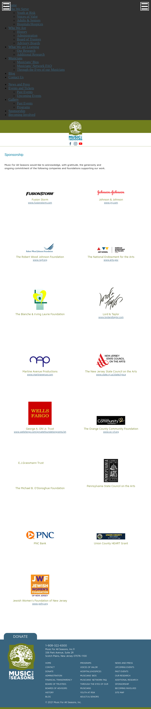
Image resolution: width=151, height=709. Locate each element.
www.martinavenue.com (40, 374)
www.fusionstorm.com (40, 202)
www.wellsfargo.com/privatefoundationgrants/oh (40, 431)
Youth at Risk (87, 692)
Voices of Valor (89, 667)
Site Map (119, 692)
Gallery (13, 99)
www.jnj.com (111, 202)
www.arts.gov (111, 259)
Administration (53, 675)
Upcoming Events (29, 96)
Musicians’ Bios (88, 675)
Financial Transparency (58, 679)
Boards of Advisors (56, 688)
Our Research (122, 675)
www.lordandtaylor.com (111, 317)
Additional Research (126, 679)
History (49, 692)
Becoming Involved (21, 114)
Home (48, 663)
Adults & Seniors (89, 696)
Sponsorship (16, 111)
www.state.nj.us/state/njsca (111, 374)
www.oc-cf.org (111, 431)
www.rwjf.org (40, 259)
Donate (20, 636)
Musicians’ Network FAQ (93, 679)
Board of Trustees (55, 684)
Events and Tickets (21, 88)
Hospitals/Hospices (90, 671)
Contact (50, 667)
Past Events (25, 92)
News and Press (19, 84)
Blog (48, 696)
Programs (23, 107)
